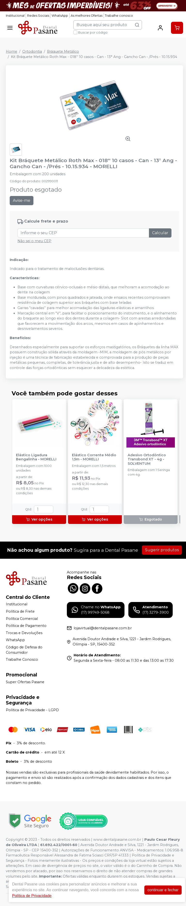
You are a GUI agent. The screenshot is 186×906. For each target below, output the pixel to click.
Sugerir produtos (162, 550)
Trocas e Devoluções (24, 633)
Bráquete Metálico (63, 51)
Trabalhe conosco (119, 15)
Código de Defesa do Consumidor (24, 650)
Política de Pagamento (26, 625)
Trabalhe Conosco (22, 659)
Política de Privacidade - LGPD (32, 710)
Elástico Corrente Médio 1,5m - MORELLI (94, 457)
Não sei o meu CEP (34, 241)
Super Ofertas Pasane (25, 682)
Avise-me (21, 200)
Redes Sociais (38, 15)
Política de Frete (20, 611)
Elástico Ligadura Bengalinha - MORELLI (36, 457)
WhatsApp (60, 15)
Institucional (15, 15)
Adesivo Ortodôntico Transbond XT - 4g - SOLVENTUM (147, 459)
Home (11, 51)
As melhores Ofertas (86, 15)
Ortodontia (32, 51)
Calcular (160, 233)
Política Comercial (22, 618)
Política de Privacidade (32, 896)
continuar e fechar (162, 890)
